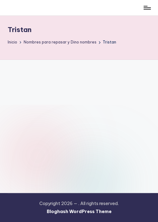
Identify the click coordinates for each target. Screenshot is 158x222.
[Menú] (147, 8)
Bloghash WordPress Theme (79, 211)
